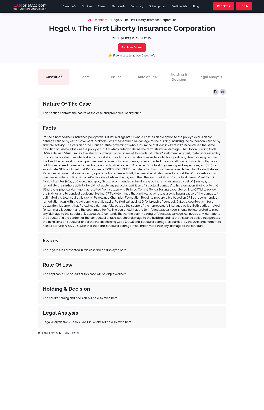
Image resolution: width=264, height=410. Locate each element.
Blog (196, 6)
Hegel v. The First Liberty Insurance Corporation (144, 20)
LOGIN (244, 6)
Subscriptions (157, 6)
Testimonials (179, 6)
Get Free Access (132, 47)
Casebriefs (69, 6)
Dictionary (137, 6)
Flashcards (118, 6)
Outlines (87, 6)
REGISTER (223, 6)
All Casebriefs (97, 20)
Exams (102, 6)
